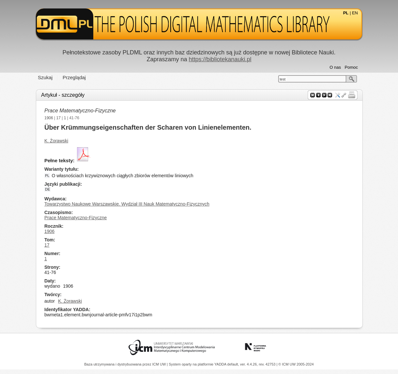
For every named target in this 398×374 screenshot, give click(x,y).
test (282, 79)
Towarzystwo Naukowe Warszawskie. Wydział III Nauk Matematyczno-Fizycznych (126, 204)
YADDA (220, 364)
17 (58, 118)
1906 (48, 118)
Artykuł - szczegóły (62, 95)
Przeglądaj (74, 77)
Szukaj (45, 77)
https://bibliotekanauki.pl (220, 59)
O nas (335, 67)
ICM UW (159, 364)
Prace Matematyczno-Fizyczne (80, 110)
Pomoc (351, 67)
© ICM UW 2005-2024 (296, 364)
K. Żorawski (56, 140)
